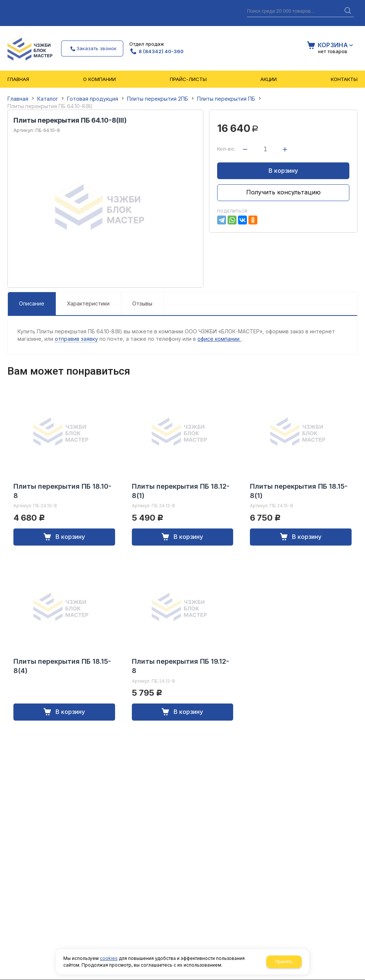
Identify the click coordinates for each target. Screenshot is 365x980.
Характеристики (88, 303)
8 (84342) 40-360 (161, 51)
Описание (31, 303)
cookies (109, 958)
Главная (17, 99)
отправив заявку (76, 339)
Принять (284, 961)
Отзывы (142, 303)
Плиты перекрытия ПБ (226, 99)
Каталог (47, 99)
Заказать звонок (96, 48)
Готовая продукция (92, 99)
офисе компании (219, 339)
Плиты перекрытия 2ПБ (157, 99)
